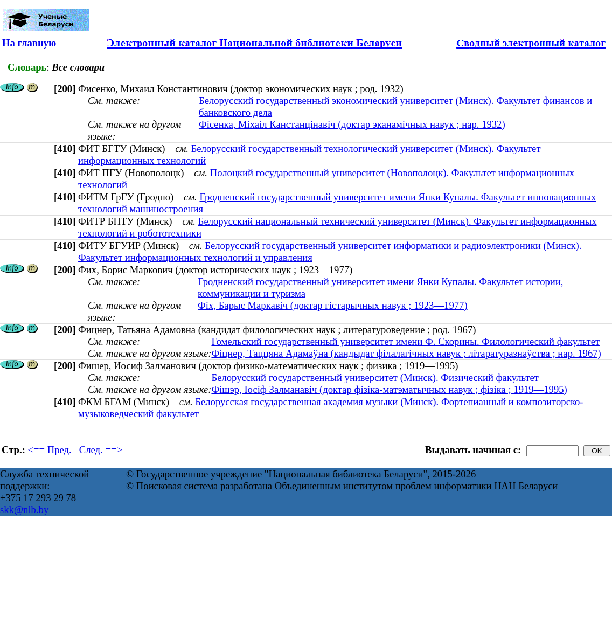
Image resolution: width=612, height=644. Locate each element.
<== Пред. (50, 449)
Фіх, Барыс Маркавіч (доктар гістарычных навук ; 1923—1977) (333, 305)
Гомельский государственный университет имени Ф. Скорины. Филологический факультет (405, 341)
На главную (29, 43)
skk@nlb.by (24, 509)
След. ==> (100, 449)
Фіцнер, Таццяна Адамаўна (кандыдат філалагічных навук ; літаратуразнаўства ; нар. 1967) (406, 353)
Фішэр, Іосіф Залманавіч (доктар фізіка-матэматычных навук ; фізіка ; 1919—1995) (389, 389)
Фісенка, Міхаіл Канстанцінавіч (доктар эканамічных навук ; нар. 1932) (352, 124)
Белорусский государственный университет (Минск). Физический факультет (374, 377)
